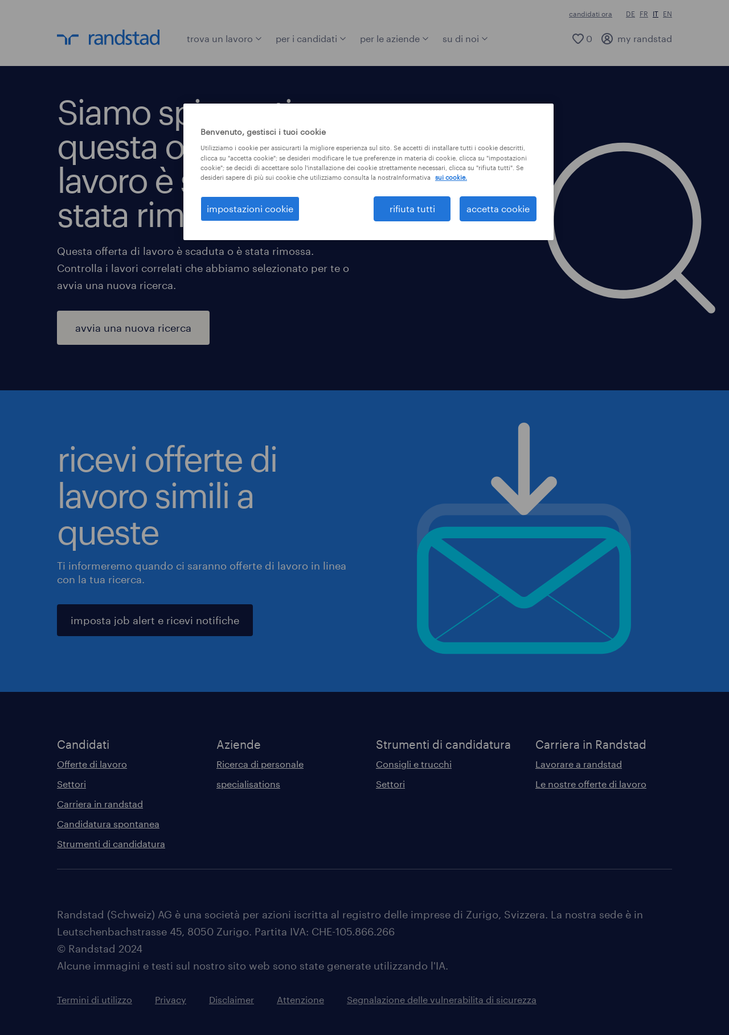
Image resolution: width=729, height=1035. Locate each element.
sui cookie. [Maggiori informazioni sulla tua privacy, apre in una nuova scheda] (451, 177)
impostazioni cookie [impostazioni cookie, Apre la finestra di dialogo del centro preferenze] (250, 208)
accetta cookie (498, 208)
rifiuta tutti (412, 208)
